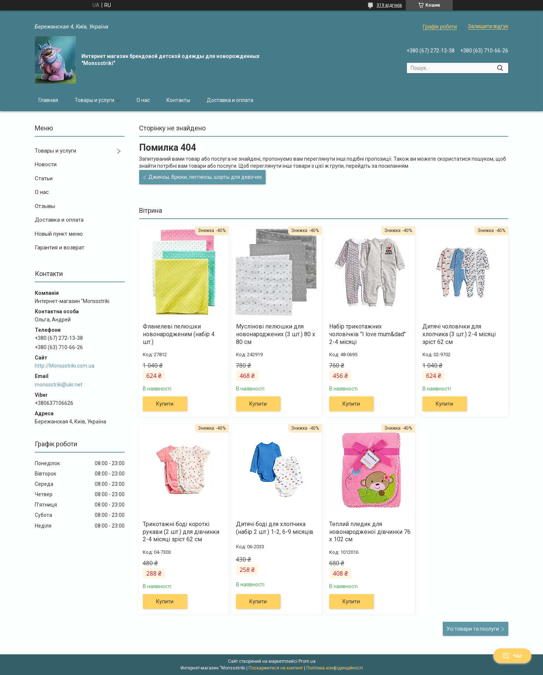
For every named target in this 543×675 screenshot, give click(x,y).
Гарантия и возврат (59, 247)
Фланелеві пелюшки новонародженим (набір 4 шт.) (179, 334)
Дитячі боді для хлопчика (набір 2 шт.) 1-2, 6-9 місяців (274, 528)
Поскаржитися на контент (276, 668)
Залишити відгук (488, 26)
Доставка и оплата (230, 100)
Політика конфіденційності (334, 668)
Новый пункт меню (59, 234)
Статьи (44, 178)
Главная (48, 100)
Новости (46, 164)
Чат (512, 655)
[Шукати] (500, 68)
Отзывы (45, 206)
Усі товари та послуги (472, 629)
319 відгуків (389, 5)
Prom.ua (307, 661)
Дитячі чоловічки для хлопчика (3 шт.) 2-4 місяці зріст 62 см (459, 334)
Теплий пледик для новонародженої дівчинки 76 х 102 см (370, 532)
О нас (143, 100)
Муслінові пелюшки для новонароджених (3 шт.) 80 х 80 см (275, 334)
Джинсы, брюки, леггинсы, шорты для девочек (205, 177)
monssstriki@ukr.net (58, 385)
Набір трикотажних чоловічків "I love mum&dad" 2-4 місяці (367, 334)
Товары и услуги (94, 100)
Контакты (178, 100)
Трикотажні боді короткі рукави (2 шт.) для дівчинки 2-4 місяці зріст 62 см (181, 532)
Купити (164, 404)
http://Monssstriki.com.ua (64, 366)
